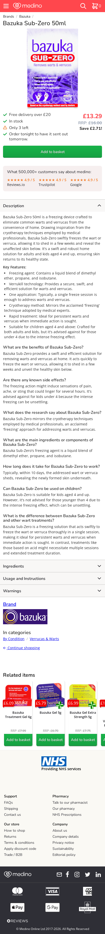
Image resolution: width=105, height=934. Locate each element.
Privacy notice (63, 842)
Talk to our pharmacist (70, 802)
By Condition (13, 638)
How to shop (14, 830)
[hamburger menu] (6, 6)
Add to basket (53, 151)
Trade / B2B (13, 854)
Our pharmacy (63, 808)
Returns (10, 836)
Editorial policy (63, 854)
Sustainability (63, 848)
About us (59, 830)
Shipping (11, 808)
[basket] (96, 6)
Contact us (12, 814)
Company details (65, 836)
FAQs (8, 802)
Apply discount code (20, 848)
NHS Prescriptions (67, 814)
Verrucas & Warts (44, 638)
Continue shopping (21, 647)
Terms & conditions (19, 842)
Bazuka (24, 16)
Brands (8, 16)
